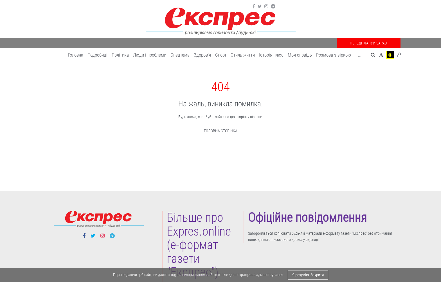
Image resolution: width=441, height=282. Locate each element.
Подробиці (97, 55)
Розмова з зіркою (333, 55)
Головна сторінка (220, 131)
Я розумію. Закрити (308, 275)
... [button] (359, 55)
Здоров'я (202, 55)
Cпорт (220, 55)
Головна (75, 55)
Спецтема (180, 55)
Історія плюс (271, 55)
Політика (120, 55)
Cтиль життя (243, 55)
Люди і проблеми (149, 55)
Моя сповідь (300, 55)
